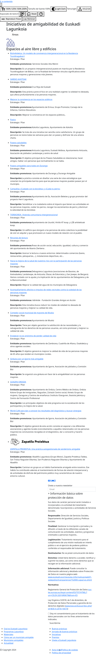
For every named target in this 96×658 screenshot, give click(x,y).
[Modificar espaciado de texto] (84, 9)
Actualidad (8, 643)
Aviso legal (56, 650)
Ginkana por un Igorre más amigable (26, 359)
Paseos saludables (18, 142)
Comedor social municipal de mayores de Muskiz (32, 312)
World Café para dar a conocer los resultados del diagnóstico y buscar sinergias (45, 410)
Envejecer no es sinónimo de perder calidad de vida (33, 335)
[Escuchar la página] (22, 14)
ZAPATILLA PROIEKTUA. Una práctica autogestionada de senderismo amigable (45, 449)
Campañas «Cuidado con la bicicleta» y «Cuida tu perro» (35, 188)
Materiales (8, 634)
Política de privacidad (61, 652)
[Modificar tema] (59, 9)
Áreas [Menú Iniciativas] (13, 35)
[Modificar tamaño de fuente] (14, 9)
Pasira (13, 119)
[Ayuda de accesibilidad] (41, 14)
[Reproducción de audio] (11, 19)
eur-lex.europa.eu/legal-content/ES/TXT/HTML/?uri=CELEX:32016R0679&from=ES (70, 592)
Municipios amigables (13, 640)
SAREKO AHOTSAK (18, 79)
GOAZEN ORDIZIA (18, 382)
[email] (72, 489)
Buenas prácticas (59, 628)
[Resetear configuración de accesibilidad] (31, 14)
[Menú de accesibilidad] (1, 4)
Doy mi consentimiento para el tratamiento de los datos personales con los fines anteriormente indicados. (71, 616)
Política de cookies (69, 650)
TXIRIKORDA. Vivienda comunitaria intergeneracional (34, 214)
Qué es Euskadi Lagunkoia (15, 628)
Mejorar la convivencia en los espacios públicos (31, 99)
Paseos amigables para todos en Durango (29, 165)
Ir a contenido (6, 1)
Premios (55, 637)
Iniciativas (56, 634)
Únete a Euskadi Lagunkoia (64, 640)
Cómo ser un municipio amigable (19, 637)
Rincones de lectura (19, 237)
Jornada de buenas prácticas (64, 631)
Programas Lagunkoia (14, 631)
